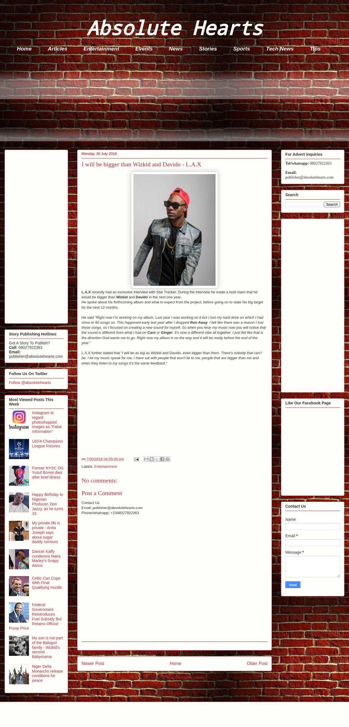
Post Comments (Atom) (185, 678)
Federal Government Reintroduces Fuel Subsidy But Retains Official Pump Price (35, 616)
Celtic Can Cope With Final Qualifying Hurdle (47, 583)
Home (24, 49)
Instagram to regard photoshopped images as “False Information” (47, 422)
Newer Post (93, 663)
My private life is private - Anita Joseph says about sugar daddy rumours (46, 532)
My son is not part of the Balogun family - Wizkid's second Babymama (47, 647)
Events (144, 49)
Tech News (280, 49)
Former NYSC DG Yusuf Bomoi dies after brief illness (48, 473)
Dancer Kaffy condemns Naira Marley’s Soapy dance (46, 558)
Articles (57, 49)
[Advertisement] (176, 102)
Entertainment (101, 49)
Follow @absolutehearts (30, 382)
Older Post (257, 663)
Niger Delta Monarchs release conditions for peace (47, 673)
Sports (241, 49)
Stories (208, 49)
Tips (315, 49)
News (176, 49)
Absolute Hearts (174, 27)
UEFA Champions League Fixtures (47, 443)
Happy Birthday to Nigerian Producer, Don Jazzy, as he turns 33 (47, 503)
